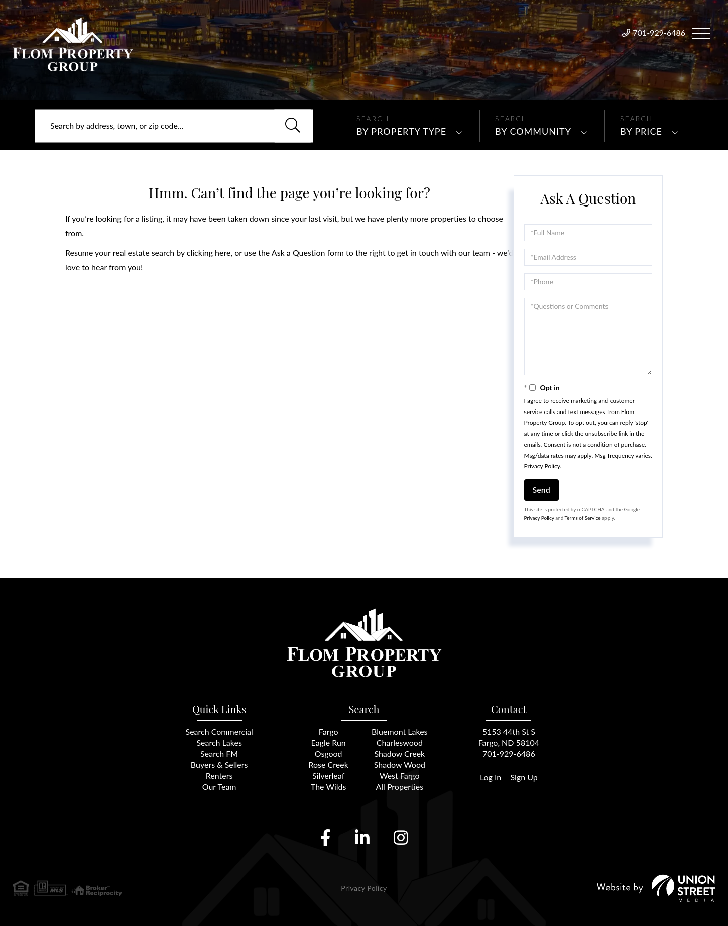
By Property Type (401, 131)
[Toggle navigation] (701, 32)
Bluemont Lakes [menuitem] (399, 731)
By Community (533, 131)
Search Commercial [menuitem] (219, 731)
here (222, 252)
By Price (641, 131)
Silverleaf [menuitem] (328, 775)
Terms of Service (583, 518)
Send (541, 489)
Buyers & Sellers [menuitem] (219, 764)
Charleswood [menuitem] (400, 742)
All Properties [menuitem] (399, 786)
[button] (293, 125)
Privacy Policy (542, 466)
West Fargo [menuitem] (400, 775)
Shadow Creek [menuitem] (399, 753)
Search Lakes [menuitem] (218, 742)
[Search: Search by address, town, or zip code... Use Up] (174, 125)
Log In (490, 777)
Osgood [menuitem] (328, 753)
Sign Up (523, 777)
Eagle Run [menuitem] (328, 742)
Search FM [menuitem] (219, 753)
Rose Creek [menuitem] (328, 764)
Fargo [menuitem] (328, 731)
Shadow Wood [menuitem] (399, 764)
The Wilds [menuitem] (328, 786)
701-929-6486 (659, 32)
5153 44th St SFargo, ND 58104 (508, 737)
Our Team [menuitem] (219, 786)
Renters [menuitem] (219, 775)
